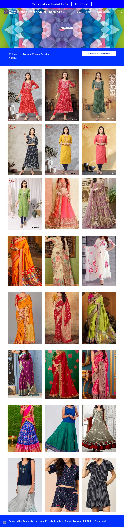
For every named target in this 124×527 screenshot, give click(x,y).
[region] (62, 4)
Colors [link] (88, 11)
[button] (121, 12)
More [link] (111, 11)
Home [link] (78, 11)
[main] (66, 28)
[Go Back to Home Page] (99, 53)
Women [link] (101, 11)
